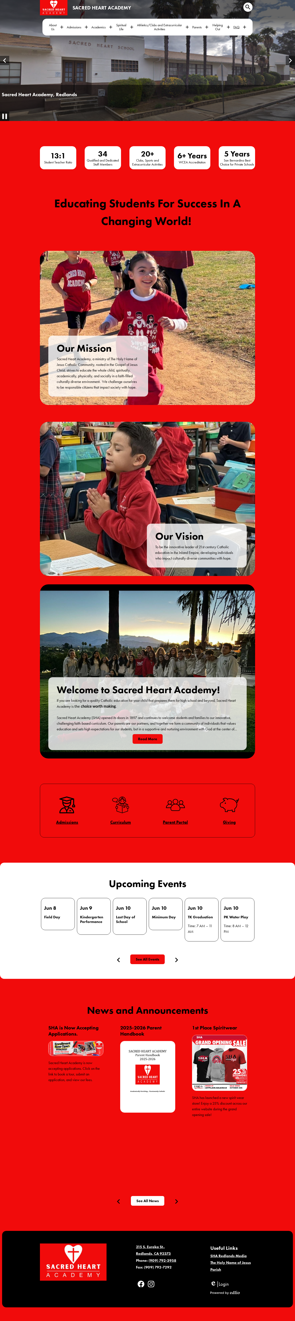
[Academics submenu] (102, 27)
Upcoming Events (147, 883)
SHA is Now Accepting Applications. (73, 1031)
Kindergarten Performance (91, 919)
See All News (147, 1201)
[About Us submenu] (56, 27)
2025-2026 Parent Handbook (141, 1031)
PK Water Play (236, 917)
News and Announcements (147, 1010)
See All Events (147, 959)
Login (219, 1284)
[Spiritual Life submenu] (124, 27)
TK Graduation (200, 917)
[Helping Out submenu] (221, 27)
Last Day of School (125, 919)
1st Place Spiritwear (214, 1028)
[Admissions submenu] (77, 27)
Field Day (52, 917)
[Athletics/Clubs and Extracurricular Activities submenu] (163, 27)
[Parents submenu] (200, 27)
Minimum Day (164, 917)
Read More (147, 739)
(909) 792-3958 (162, 1260)
